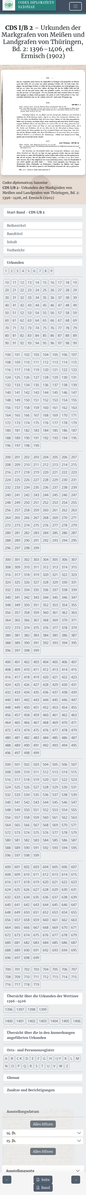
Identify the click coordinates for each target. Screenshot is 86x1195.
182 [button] (27, 430)
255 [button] (74, 502)
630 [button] (64, 889)
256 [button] (8, 510)
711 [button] (36, 977)
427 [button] (36, 684)
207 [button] (74, 457)
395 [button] (74, 643)
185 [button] (55, 430)
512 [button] (45, 772)
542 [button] (27, 802)
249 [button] (17, 502)
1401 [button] (20, 1021)
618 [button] (27, 882)
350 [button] (27, 605)
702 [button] (27, 969)
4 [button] (23, 271)
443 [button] (36, 700)
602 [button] (27, 867)
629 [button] (55, 889)
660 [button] (45, 920)
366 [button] (27, 620)
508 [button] (8, 772)
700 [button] (8, 969)
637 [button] (55, 897)
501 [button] (17, 764)
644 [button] (45, 904)
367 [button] (36, 620)
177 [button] (55, 422)
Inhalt (12, 242)
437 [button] (55, 692)
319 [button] (36, 574)
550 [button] (27, 810)
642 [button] (27, 904)
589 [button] (17, 847)
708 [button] (8, 977)
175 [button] (36, 422)
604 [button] (45, 867)
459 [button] (36, 715)
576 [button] (45, 832)
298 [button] (27, 548)
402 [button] (27, 662)
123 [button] (74, 369)
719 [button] (36, 984)
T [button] (42, 1066)
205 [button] (55, 457)
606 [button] (64, 867)
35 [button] (45, 297)
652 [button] (45, 912)
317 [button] (17, 574)
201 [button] (17, 457)
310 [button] (27, 567)
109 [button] (17, 362)
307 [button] (74, 559)
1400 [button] (9, 1021)
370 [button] (64, 620)
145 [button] (55, 392)
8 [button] (46, 271)
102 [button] (27, 354)
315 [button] (74, 567)
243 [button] (36, 495)
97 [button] (60, 343)
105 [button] (55, 354)
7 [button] (40, 271)
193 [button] (55, 438)
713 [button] (55, 977)
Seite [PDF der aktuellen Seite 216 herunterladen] (43, 1180)
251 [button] (36, 502)
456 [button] (8, 715)
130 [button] (64, 377)
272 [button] (8, 525)
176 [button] (45, 422)
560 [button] (45, 817)
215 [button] (74, 464)
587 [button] (74, 840)
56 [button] (52, 312)
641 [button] (17, 904)
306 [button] (64, 559)
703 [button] (36, 969)
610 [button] (27, 874)
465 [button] (17, 722)
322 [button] (64, 574)
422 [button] (64, 677)
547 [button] (74, 802)
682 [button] (27, 942)
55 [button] (45, 312)
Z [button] (67, 1066)
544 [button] (45, 802)
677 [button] (55, 935)
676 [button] (45, 935)
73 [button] (29, 328)
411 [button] (36, 669)
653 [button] (55, 912)
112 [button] (45, 362)
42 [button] (22, 305)
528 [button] (45, 787)
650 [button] (27, 912)
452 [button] (45, 707)
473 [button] (17, 730)
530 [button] (64, 787)
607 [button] (74, 867)
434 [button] (27, 692)
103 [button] (36, 354)
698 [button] (27, 957)
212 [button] (45, 464)
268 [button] (45, 517)
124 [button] (8, 377)
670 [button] (64, 927)
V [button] (54, 1066)
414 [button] (64, 669)
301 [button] (17, 559)
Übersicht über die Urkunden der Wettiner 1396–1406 (43, 998)
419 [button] (36, 677)
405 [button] (55, 662)
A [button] (6, 1058)
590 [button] (27, 847)
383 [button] (36, 635)
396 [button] (8, 650)
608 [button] (8, 874)
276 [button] (45, 525)
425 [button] (17, 684)
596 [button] (8, 855)
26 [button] (52, 290)
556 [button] (8, 817)
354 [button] (64, 605)
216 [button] (8, 472)
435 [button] (36, 692)
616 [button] (8, 882)
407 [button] (74, 662)
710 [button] (27, 977)
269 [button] (55, 517)
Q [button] (24, 1066)
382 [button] (27, 635)
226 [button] (27, 479)
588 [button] (8, 847)
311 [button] (36, 567)
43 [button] (29, 305)
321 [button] (55, 574)
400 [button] (8, 662)
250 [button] (27, 502)
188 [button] (8, 438)
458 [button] (27, 715)
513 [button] (55, 772)
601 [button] (17, 867)
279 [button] (74, 525)
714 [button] (64, 977)
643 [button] (36, 904)
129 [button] (55, 377)
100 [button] (8, 354)
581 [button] (17, 840)
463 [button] (74, 715)
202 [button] (27, 457)
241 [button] (17, 495)
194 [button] (64, 438)
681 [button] (17, 942)
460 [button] (45, 715)
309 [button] (17, 567)
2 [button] (12, 271)
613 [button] (55, 874)
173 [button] (17, 422)
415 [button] (74, 669)
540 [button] (8, 802)
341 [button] (17, 597)
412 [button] (45, 669)
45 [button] (45, 305)
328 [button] (45, 582)
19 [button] (75, 282)
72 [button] (22, 328)
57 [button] (60, 312)
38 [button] (67, 297)
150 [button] (27, 400)
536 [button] (45, 794)
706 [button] (64, 969)
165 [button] (17, 415)
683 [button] (36, 942)
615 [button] (74, 874)
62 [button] (22, 320)
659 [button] (36, 920)
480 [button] (8, 737)
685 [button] (55, 942)
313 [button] (55, 567)
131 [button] (74, 377)
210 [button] (27, 464)
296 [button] (8, 548)
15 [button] (45, 282)
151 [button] (36, 400)
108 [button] (8, 362)
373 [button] (17, 627)
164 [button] (8, 415)
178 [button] (64, 422)
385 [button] (55, 635)
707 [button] (74, 969)
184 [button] (45, 430)
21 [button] (14, 290)
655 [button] (74, 912)
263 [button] (74, 510)
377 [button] (55, 627)
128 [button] (45, 377)
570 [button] (64, 825)
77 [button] (60, 328)
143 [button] (36, 392)
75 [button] (45, 328)
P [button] (19, 1066)
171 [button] (74, 415)
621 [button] (55, 882)
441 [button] (17, 700)
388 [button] (8, 643)
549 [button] (17, 810)
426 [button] (27, 684)
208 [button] (8, 464)
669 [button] (55, 927)
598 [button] (27, 855)
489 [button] (17, 745)
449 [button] (17, 707)
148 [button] (8, 400)
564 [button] (8, 825)
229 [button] (55, 479)
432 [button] (8, 692)
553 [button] (55, 810)
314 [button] (64, 567)
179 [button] (74, 422)
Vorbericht (16, 250)
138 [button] (64, 385)
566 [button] (27, 825)
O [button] (12, 1066)
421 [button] (55, 677)
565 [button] (17, 825)
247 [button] (74, 495)
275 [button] (36, 525)
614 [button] (64, 874)
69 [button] (75, 320)
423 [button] (74, 677)
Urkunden (15, 262)
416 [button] (8, 677)
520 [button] (45, 779)
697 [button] (17, 957)
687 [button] (74, 942)
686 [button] (64, 942)
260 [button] (45, 510)
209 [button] (17, 464)
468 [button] (45, 722)
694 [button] (64, 950)
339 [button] (74, 590)
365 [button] (17, 620)
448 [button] (8, 707)
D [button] (27, 1058)
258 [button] (27, 510)
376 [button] (45, 627)
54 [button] (37, 312)
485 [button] (55, 737)
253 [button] (55, 502)
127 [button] (36, 377)
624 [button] (8, 889)
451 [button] (36, 707)
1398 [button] (31, 1009)
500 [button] (8, 764)
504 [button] (45, 764)
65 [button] (45, 320)
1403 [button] (43, 1021)
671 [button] (74, 927)
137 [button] (55, 385)
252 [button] (45, 502)
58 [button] (67, 312)
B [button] (12, 1058)
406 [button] (64, 662)
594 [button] (64, 847)
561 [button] (55, 817)
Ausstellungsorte (20, 1171)
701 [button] (17, 969)
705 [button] (55, 969)
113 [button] (55, 362)
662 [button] (64, 920)
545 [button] (55, 802)
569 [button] (55, 825)
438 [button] (64, 692)
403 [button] (36, 662)
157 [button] (17, 407)
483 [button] (36, 737)
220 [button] (45, 472)
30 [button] (7, 297)
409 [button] (17, 669)
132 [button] (8, 385)
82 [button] (22, 335)
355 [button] (74, 605)
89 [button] (75, 335)
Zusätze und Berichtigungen (31, 1090)
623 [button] (74, 882)
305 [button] (55, 559)
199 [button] (36, 445)
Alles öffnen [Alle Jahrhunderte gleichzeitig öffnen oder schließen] (43, 1124)
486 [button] (64, 737)
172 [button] (8, 422)
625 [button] (17, 889)
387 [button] (74, 635)
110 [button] (27, 362)
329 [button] (55, 582)
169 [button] (55, 415)
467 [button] (36, 722)
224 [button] (8, 479)
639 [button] (74, 897)
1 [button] (6, 271)
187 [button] (74, 430)
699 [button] (36, 957)
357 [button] (17, 612)
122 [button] (64, 369)
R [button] (31, 1066)
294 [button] (64, 540)
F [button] (38, 1058)
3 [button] (17, 271)
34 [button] (37, 297)
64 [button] (37, 320)
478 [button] (64, 730)
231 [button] (74, 479)
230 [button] (64, 479)
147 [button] (74, 392)
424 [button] (8, 684)
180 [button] (8, 430)
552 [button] (45, 810)
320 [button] (45, 574)
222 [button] (64, 472)
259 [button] (36, 510)
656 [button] (8, 920)
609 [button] (17, 874)
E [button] (33, 1058)
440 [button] (8, 700)
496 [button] (8, 753)
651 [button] (36, 912)
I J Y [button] (58, 1058)
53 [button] (29, 312)
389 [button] (17, 643)
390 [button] (27, 643)
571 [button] (74, 825)
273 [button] (17, 525)
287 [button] (74, 533)
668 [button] (45, 927)
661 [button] (55, 920)
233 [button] (17, 487)
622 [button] (64, 882)
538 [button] (64, 794)
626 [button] (27, 889)
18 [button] (67, 282)
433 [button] (17, 692)
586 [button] (64, 840)
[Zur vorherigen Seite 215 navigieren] (7, 1180)
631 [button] (74, 889)
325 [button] (17, 582)
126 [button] (27, 377)
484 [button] (45, 737)
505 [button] (55, 764)
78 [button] (67, 328)
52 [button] (22, 312)
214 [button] (64, 464)
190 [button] (27, 438)
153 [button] (55, 400)
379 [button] (74, 627)
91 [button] (14, 343)
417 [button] (17, 677)
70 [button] (7, 328)
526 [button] (27, 787)
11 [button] (14, 282)
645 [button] (55, 904)
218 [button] (27, 472)
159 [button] (36, 407)
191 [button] (36, 438)
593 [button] (55, 847)
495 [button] (74, 745)
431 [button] (74, 684)
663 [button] (74, 920)
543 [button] (36, 802)
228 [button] (45, 479)
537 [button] (55, 794)
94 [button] (37, 343)
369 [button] (55, 620)
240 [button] (8, 495)
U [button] (48, 1066)
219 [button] (36, 472)
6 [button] (34, 271)
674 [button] (27, 935)
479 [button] (74, 730)
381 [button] (17, 635)
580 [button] (8, 840)
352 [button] (45, 605)
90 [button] (7, 343)
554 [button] (64, 810)
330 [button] (64, 582)
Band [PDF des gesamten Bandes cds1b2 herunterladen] (43, 1188)
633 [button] (17, 897)
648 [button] (8, 912)
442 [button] (27, 700)
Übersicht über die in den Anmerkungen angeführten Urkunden (41, 1035)
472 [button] (8, 730)
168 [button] (45, 415)
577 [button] (55, 832)
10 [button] (7, 282)
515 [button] (74, 772)
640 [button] (8, 904)
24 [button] (37, 290)
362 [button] (64, 612)
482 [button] (27, 737)
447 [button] (74, 700)
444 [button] (45, 700)
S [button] (37, 1066)
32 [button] (22, 297)
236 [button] (45, 487)
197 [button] (17, 445)
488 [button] (8, 745)
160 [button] (45, 407)
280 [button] (8, 533)
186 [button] (64, 430)
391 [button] (36, 643)
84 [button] (37, 335)
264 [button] (8, 517)
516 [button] (8, 779)
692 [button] (45, 950)
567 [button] (36, 825)
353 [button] (55, 605)
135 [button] (36, 385)
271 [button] (74, 517)
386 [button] (64, 635)
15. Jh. (11, 1141)
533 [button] (17, 794)
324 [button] (8, 582)
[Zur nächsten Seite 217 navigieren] (75, 1180)
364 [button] (8, 620)
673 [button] (17, 935)
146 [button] (64, 392)
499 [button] (36, 753)
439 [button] (74, 692)
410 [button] (27, 669)
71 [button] (14, 328)
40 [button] (7, 305)
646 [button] (64, 904)
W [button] (60, 1066)
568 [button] (45, 825)
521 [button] (55, 779)
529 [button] (55, 787)
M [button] (77, 1058)
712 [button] (45, 977)
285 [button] (55, 533)
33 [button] (29, 297)
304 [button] (45, 559)
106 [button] (64, 354)
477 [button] (55, 730)
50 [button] (7, 312)
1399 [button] (43, 1009)
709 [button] (17, 977)
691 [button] (36, 950)
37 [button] (60, 297)
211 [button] (36, 464)
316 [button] (8, 574)
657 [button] (17, 920)
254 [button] (64, 502)
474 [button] (27, 730)
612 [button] (45, 874)
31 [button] (14, 297)
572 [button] (8, 832)
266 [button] (27, 517)
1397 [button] (20, 1009)
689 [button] (17, 950)
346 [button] (64, 597)
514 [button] (64, 772)
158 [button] (27, 407)
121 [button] (55, 369)
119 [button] (36, 369)
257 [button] (17, 510)
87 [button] (60, 335)
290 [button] (27, 540)
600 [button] (8, 867)
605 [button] (55, 867)
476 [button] (45, 730)
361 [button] (55, 612)
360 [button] (45, 612)
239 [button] (74, 487)
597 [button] (17, 855)
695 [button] (74, 950)
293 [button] (55, 540)
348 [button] (8, 605)
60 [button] (7, 320)
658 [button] (27, 920)
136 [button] (45, 385)
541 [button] (17, 802)
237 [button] (55, 487)
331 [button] (74, 582)
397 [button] (17, 650)
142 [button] (27, 392)
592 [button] (45, 847)
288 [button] (8, 540)
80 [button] (7, 335)
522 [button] (64, 779)
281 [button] (17, 533)
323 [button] (74, 574)
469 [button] (55, 722)
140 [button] (8, 392)
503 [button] (36, 764)
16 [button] (52, 282)
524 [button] (8, 787)
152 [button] (45, 400)
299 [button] (36, 548)
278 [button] (64, 525)
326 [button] (27, 582)
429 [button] (55, 684)
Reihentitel (16, 225)
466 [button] (27, 722)
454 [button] (64, 707)
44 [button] (37, 305)
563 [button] (74, 817)
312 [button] (45, 567)
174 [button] (27, 422)
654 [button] (64, 912)
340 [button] (8, 597)
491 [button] (36, 745)
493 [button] (55, 745)
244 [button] (45, 495)
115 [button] (74, 362)
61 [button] (14, 320)
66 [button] (52, 320)
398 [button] (27, 650)
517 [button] (17, 779)
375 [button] (36, 627)
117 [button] (17, 369)
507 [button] (74, 764)
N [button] (6, 1066)
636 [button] (45, 897)
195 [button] (74, 438)
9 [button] (51, 271)
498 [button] (27, 753)
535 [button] (36, 794)
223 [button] (74, 472)
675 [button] (36, 935)
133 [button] (17, 385)
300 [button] (8, 559)
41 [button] (14, 305)
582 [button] (27, 840)
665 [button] (17, 927)
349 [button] (17, 605)
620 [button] (45, 882)
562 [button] (64, 817)
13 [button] (29, 282)
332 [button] (8, 590)
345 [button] (55, 597)
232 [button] (8, 487)
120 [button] (45, 369)
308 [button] (8, 567)
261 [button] (55, 510)
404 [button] (45, 662)
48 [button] (67, 305)
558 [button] (27, 817)
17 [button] (60, 282)
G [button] (44, 1058)
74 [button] (37, 328)
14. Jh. (11, 1133)
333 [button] (17, 590)
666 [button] (27, 927)
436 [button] (45, 692)
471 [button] (74, 722)
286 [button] (64, 533)
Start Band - (26, 212)
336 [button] (45, 590)
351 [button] (36, 605)
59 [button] (75, 312)
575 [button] (36, 832)
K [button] (66, 1058)
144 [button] (45, 392)
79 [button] (75, 328)
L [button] (71, 1058)
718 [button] (27, 984)
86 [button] (52, 335)
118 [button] (27, 369)
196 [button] (8, 445)
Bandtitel (14, 234)
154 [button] (64, 400)
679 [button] (74, 935)
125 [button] (17, 377)
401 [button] (17, 662)
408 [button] (8, 669)
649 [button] (17, 912)
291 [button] (36, 540)
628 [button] (45, 889)
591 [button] (36, 847)
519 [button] (36, 779)
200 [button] (8, 457)
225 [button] (17, 479)
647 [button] (74, 904)
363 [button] (74, 612)
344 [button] (45, 597)
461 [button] (55, 715)
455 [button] (74, 707)
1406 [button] (77, 1021)
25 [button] (45, 290)
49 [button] (75, 305)
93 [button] (29, 343)
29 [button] (75, 290)
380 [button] (8, 635)
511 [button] (36, 772)
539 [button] (74, 794)
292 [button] (45, 540)
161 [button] (55, 407)
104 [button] (45, 354)
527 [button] (36, 787)
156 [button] (8, 407)
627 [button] (36, 889)
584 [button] (45, 840)
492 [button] (45, 745)
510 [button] (27, 772)
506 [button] (64, 764)
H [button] (50, 1058)
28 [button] (67, 290)
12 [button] (22, 282)
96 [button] (52, 343)
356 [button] (8, 612)
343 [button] (36, 597)
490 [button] (27, 745)
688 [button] (8, 950)
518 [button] (27, 779)
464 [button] (8, 722)
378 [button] (64, 627)
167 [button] (36, 415)
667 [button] (36, 927)
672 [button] (8, 935)
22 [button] (22, 290)
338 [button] (64, 590)
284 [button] (45, 533)
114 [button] (64, 362)
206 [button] (64, 457)
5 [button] (29, 271)
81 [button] (14, 335)
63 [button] (29, 320)
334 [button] (27, 590)
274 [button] (27, 525)
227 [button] (36, 479)
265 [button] (17, 517)
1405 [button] (65, 1021)
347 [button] (74, 597)
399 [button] (36, 650)
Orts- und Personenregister (30, 1050)
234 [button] (27, 487)
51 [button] (14, 312)
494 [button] (64, 745)
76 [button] (52, 328)
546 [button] (64, 802)
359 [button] (36, 612)
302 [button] (27, 559)
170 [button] (64, 415)
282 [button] (27, 533)
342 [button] (27, 597)
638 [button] (64, 897)
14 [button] (37, 282)
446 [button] (64, 700)
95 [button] (45, 343)
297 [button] (17, 548)
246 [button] (64, 495)
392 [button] (45, 643)
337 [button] (55, 590)
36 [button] (52, 297)
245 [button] (55, 495)
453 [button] (55, 707)
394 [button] (64, 643)
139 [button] (74, 385)
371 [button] (74, 620)
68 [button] (67, 320)
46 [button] (52, 305)
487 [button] (74, 737)
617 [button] (17, 882)
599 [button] (36, 855)
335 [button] (36, 590)
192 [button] (45, 438)
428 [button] (45, 684)
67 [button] (60, 320)
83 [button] (29, 335)
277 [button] (55, 525)
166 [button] (27, 415)
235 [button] (36, 487)
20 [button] (7, 290)
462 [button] (64, 715)
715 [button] (74, 977)
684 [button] (45, 942)
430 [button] (64, 684)
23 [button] (29, 290)
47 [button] (60, 305)
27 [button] (60, 290)
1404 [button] (54, 1021)
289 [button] (17, 540)
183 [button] (36, 430)
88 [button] (67, 335)
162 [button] (64, 407)
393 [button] (55, 643)
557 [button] (17, 817)
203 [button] (36, 457)
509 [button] (17, 772)
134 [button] (27, 385)
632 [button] (8, 897)
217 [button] (17, 472)
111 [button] (36, 362)
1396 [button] (9, 1009)
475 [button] (36, 730)
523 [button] (74, 779)
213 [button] (55, 464)
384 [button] (45, 635)
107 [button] (74, 354)
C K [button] (19, 1058)
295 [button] (74, 540)
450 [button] (27, 707)
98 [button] (67, 343)
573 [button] (17, 832)
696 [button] (8, 957)
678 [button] (64, 935)
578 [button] (64, 832)
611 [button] (36, 874)
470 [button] (64, 722)
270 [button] (64, 517)
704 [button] (45, 969)
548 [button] (8, 810)
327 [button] (36, 582)
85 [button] (45, 335)
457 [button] (17, 715)
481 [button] (17, 737)
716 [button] (8, 984)
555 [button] (74, 810)
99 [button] (75, 343)
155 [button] (74, 400)
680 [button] (8, 942)
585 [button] (55, 840)
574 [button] (27, 832)
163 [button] (74, 407)
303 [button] (36, 559)
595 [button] (74, 847)
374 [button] (27, 627)
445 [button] (55, 700)
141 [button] (17, 392)
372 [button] (8, 627)
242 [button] (27, 495)
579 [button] (74, 832)
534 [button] (27, 794)
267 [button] (36, 517)
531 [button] (74, 787)
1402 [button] (31, 1021)
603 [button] (36, 867)
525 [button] (17, 787)
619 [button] (36, 882)
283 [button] (36, 533)
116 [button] (8, 369)
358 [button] (27, 612)
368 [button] (45, 620)
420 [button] (45, 677)
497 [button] (17, 753)
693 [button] (55, 950)
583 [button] (36, 840)
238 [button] (64, 487)
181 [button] (17, 430)
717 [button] (17, 984)
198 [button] (27, 445)
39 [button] (75, 297)
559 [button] (36, 817)
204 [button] (45, 457)
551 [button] (36, 810)
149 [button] (17, 400)
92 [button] (22, 343)
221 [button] (55, 472)
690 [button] (27, 950)
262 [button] (64, 510)
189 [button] (17, 438)
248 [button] (8, 502)
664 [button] (8, 927)
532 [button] (8, 794)
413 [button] (55, 669)
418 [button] (27, 677)
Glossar (13, 1078)
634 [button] (27, 897)
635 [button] (36, 897)
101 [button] (17, 354)
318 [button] (27, 574)
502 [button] (27, 764)
